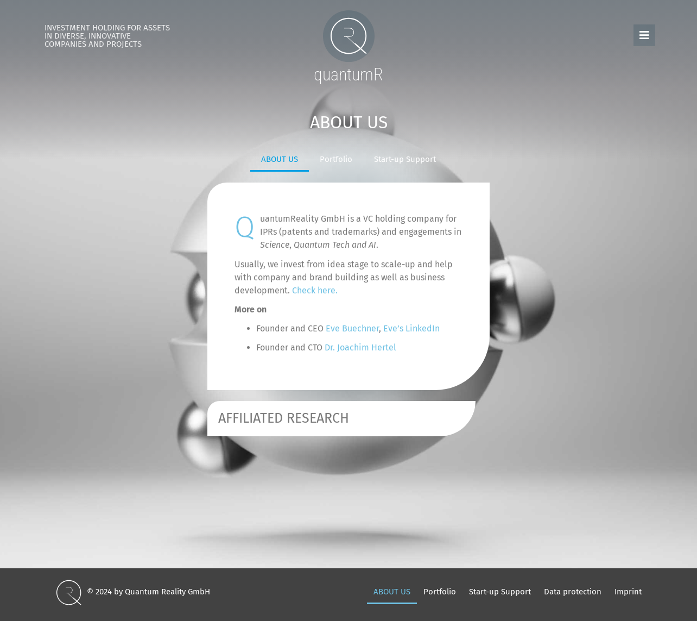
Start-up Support (405, 159)
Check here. (315, 290)
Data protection (572, 592)
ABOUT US (279, 159)
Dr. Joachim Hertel (360, 347)
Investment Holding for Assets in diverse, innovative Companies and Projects (107, 36)
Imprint (628, 592)
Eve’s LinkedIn (411, 328)
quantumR (348, 74)
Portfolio (336, 159)
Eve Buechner (352, 328)
